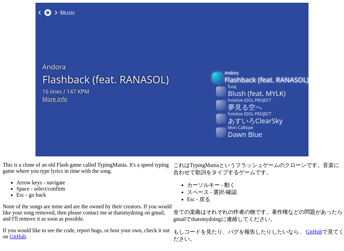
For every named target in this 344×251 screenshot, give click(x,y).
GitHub (18, 236)
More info (54, 101)
